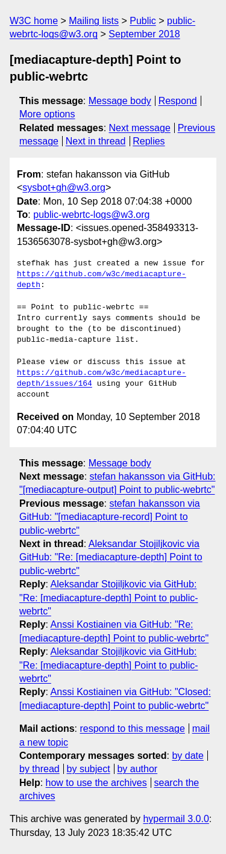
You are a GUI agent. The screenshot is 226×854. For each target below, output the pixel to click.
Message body (120, 101)
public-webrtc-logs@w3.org (91, 214)
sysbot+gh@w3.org (63, 187)
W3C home (34, 21)
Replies (149, 141)
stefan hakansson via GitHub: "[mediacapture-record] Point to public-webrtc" (109, 517)
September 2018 (144, 34)
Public (143, 21)
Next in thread (96, 141)
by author (137, 769)
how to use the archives (96, 783)
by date (187, 755)
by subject (88, 769)
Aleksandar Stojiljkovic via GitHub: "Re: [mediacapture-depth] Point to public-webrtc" (110, 557)
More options (47, 114)
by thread (39, 769)
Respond (178, 101)
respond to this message (132, 728)
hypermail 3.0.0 (176, 819)
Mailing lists (94, 21)
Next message (140, 128)
